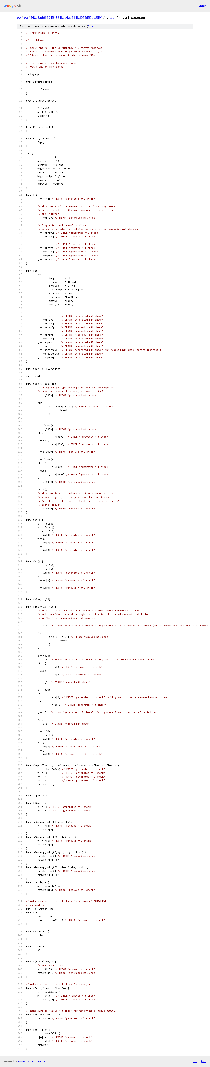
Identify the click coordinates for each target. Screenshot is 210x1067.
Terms (41, 1061)
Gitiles (21, 1061)
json (203, 1061)
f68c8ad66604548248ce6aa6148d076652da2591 (66, 17)
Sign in (202, 5)
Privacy (31, 1061)
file (90, 26)
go (19, 17)
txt (195, 1061)
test (112, 17)
